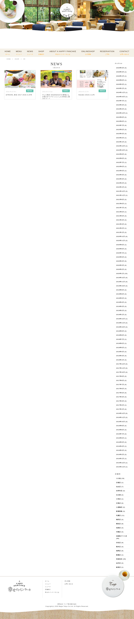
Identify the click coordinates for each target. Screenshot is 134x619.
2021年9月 (120, 199)
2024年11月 (120, 92)
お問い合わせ (69, 584)
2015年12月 (120, 463)
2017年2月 (120, 405)
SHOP (41, 52)
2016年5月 (120, 442)
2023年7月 (120, 125)
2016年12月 (120, 413)
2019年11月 (120, 281)
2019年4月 (120, 302)
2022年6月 (120, 166)
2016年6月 (120, 438)
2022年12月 (120, 146)
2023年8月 (120, 121)
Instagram (6, 598)
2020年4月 (120, 261)
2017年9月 (120, 376)
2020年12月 (120, 236)
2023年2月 (120, 138)
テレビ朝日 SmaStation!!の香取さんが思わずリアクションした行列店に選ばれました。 (56, 96)
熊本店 (118, 546)
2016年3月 (120, 450)
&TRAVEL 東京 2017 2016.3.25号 (19, 95)
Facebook (32, 598)
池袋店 (118, 528)
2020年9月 (120, 244)
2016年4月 (120, 446)
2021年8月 (120, 203)
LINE (13, 598)
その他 (118, 478)
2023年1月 (120, 142)
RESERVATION (107, 52)
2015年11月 (120, 467)
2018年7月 (120, 339)
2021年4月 (120, 220)
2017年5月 (120, 393)
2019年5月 (120, 298)
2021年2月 (120, 228)
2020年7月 (120, 253)
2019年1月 (120, 314)
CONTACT (124, 52)
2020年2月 (120, 269)
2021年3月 (120, 224)
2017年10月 (120, 372)
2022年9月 (120, 154)
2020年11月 (120, 240)
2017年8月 (120, 380)
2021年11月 (120, 195)
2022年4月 (120, 175)
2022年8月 (120, 158)
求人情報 (67, 581)
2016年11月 (120, 417)
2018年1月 (120, 360)
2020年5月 (120, 257)
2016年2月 (120, 454)
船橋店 (118, 555)
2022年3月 (120, 179)
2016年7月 (120, 434)
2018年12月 (120, 319)
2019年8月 (120, 294)
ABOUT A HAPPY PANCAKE (63, 52)
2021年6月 (120, 212)
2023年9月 (120, 117)
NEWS (30, 52)
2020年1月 (120, 273)
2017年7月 (120, 384)
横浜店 (118, 524)
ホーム (47, 581)
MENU (19, 52)
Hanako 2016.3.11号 (86, 95)
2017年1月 (120, 409)
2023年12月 (120, 113)
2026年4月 (120, 68)
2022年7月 (120, 162)
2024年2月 (120, 109)
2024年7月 (120, 100)
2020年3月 (120, 265)
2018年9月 (120, 331)
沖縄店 (118, 532)
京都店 (118, 482)
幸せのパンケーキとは (52, 592)
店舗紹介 (48, 589)
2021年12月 (120, 191)
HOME (8, 52)
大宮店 (118, 499)
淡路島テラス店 (121, 536)
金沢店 (118, 563)
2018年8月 (120, 335)
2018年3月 (120, 355)
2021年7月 (120, 207)
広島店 (118, 503)
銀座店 (118, 567)
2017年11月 (120, 368)
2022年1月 (120, 187)
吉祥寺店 (119, 491)
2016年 (17, 59)
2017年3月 (120, 401)
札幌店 (118, 515)
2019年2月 (120, 310)
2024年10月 (120, 96)
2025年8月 (120, 80)
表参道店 (119, 559)
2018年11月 (120, 323)
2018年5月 (120, 347)
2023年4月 (120, 133)
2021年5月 (120, 216)
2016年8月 (120, 430)
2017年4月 (120, 397)
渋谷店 (118, 542)
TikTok (19, 598)
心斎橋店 (119, 507)
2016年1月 (120, 458)
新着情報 (119, 511)
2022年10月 (120, 150)
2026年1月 (120, 76)
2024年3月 (120, 105)
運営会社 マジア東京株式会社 (67, 604)
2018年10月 (120, 327)
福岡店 (118, 551)
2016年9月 (120, 425)
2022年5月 (120, 170)
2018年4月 (120, 351)
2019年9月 (120, 290)
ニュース (48, 586)
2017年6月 (120, 388)
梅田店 (118, 519)
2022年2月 (120, 183)
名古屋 (118, 495)
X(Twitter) (25, 598)
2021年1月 (120, 232)
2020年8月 (120, 249)
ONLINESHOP (88, 52)
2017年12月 (120, 364)
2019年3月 (120, 306)
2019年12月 (120, 277)
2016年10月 (120, 421)
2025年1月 (120, 88)
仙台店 (118, 486)
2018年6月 (120, 343)
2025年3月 (120, 84)
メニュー (48, 584)
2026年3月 (120, 72)
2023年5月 (120, 129)
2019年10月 (120, 286)
